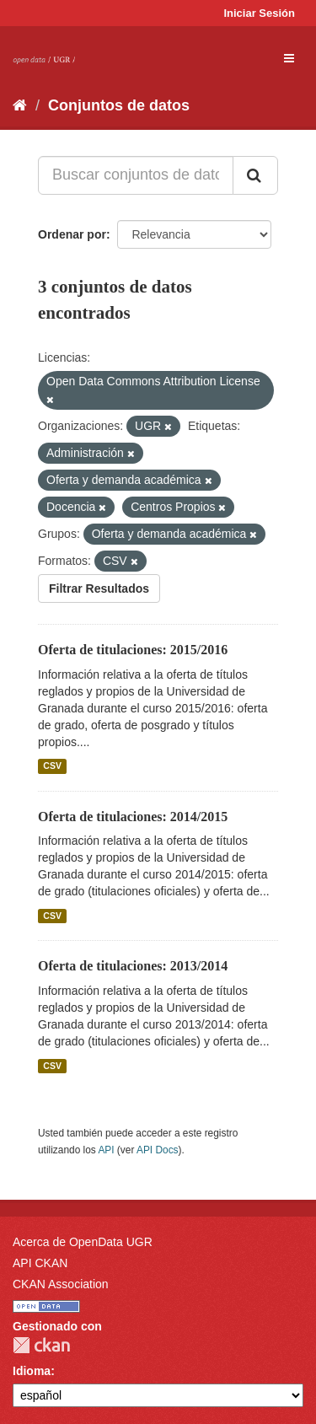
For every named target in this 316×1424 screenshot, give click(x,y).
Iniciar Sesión (259, 13)
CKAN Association (61, 1284)
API (106, 1150)
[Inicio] (20, 105)
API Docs (158, 1150)
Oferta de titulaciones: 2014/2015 (133, 816)
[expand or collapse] (289, 58)
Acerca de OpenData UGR (83, 1242)
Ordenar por (72, 234)
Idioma (32, 1371)
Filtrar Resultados (99, 588)
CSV (52, 766)
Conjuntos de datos (119, 105)
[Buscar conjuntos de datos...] (135, 175)
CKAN (41, 1345)
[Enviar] (255, 175)
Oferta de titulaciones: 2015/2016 (133, 649)
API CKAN (40, 1263)
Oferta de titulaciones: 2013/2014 (133, 966)
